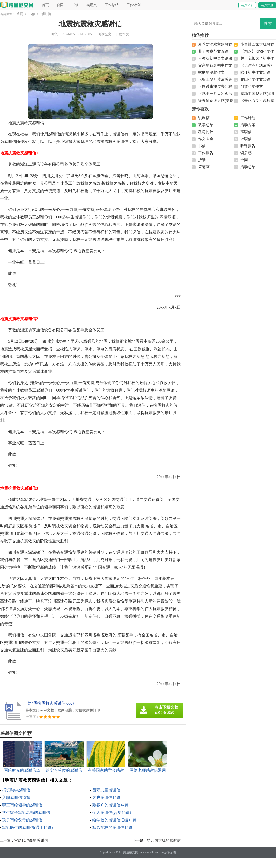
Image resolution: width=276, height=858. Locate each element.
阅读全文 (105, 34)
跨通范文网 (130, 852)
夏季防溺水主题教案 (215, 44)
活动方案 (247, 125)
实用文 (91, 5)
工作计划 (133, 5)
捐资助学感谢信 (16, 790)
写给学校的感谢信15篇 (112, 827)
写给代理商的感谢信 (31, 840)
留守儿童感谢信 (106, 790)
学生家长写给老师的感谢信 (26, 812)
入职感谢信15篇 (16, 797)
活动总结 (247, 167)
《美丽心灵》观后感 (257, 101)
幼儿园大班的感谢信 (164, 840)
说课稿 (204, 118)
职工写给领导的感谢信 (22, 805)
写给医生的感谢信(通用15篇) (27, 827)
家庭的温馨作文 (211, 72)
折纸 (202, 160)
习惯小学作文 (251, 86)
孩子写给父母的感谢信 (22, 820)
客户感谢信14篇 (106, 797)
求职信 (246, 139)
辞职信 (246, 132)
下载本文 (122, 34)
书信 (75, 5)
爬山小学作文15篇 (255, 79)
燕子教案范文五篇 (213, 51)
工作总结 (112, 5)
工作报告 (205, 153)
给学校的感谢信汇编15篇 (114, 820)
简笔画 (204, 167)
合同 (60, 5)
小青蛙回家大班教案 (257, 44)
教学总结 (205, 125)
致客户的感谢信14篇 (110, 805)
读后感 (246, 153)
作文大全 (205, 139)
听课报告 (247, 146)
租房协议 (205, 132)
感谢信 (46, 14)
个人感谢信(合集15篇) (111, 812)
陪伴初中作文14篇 (255, 72)
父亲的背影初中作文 (215, 65)
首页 (45, 5)
